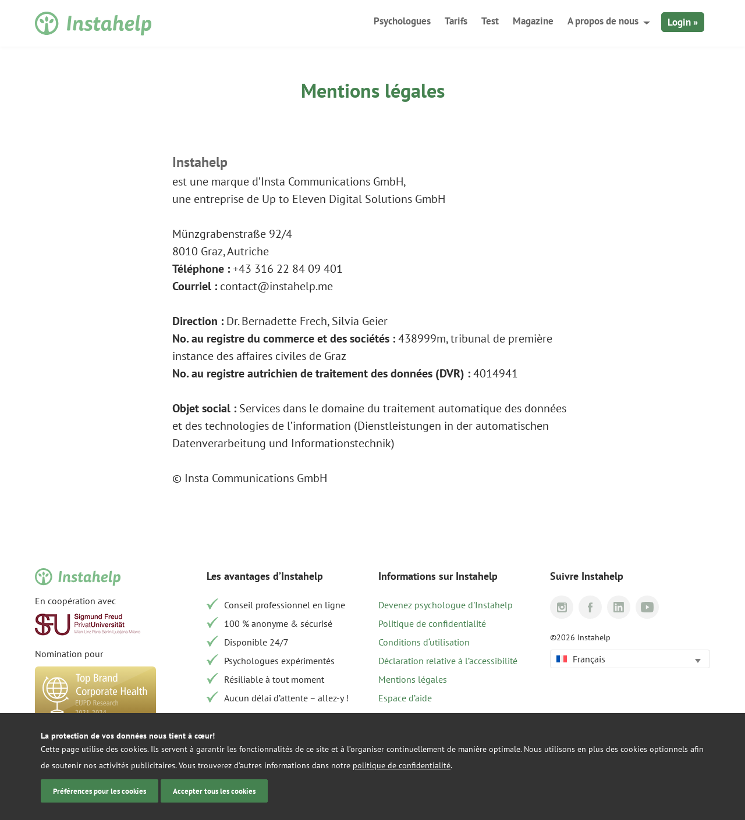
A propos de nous (602, 21)
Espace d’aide (405, 698)
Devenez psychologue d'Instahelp (445, 605)
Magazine (533, 21)
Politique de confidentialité (432, 623)
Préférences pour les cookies (99, 791)
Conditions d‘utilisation (424, 642)
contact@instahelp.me (276, 286)
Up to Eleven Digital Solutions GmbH (353, 198)
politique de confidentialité (401, 765)
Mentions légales (412, 679)
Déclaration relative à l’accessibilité (447, 660)
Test (490, 21)
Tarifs (456, 21)
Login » (683, 22)
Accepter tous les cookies (214, 791)
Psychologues (402, 21)
